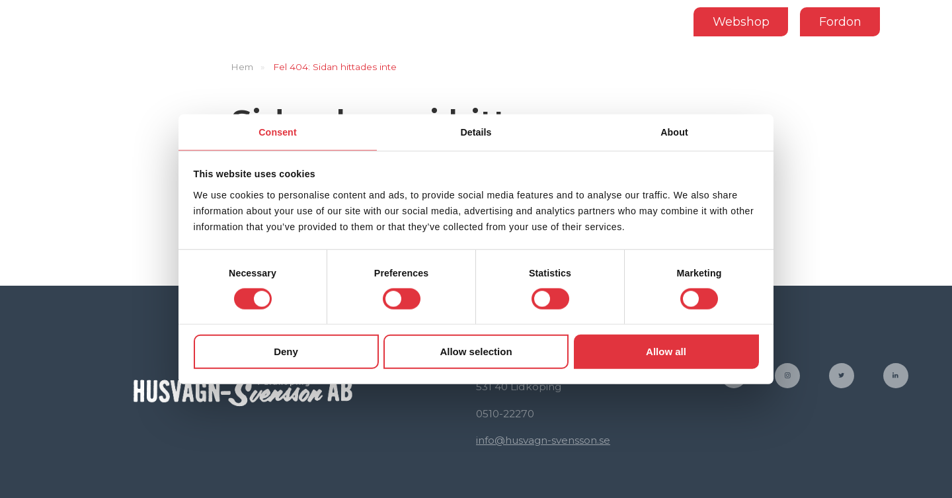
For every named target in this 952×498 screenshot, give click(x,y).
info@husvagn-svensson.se (543, 440)
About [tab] (674, 131)
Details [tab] (475, 131)
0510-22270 (505, 413)
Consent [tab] (277, 131)
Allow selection (476, 352)
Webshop (737, 21)
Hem (242, 67)
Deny (286, 352)
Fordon (837, 21)
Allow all (666, 352)
